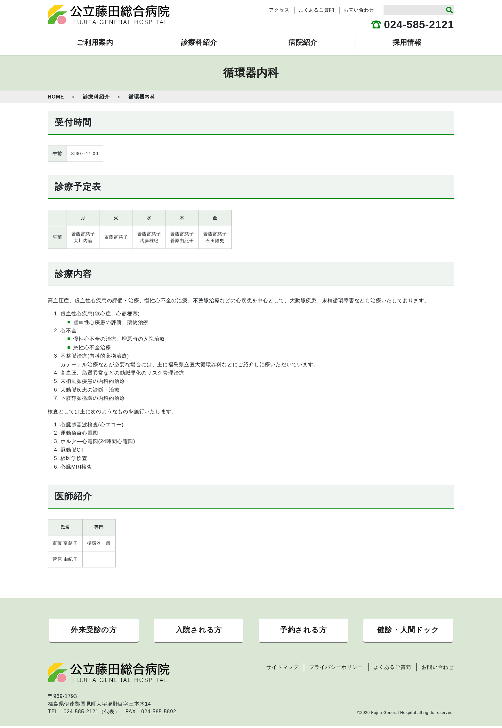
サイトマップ (282, 669)
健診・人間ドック (408, 631)
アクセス (279, 9)
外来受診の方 (94, 631)
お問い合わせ (359, 9)
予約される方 (303, 631)
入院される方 (198, 631)
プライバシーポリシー (336, 669)
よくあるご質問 (316, 9)
